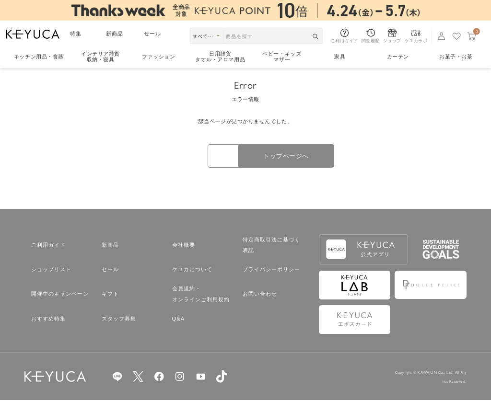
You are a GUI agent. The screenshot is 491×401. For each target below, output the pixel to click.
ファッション (158, 56)
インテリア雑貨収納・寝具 (100, 56)
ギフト (110, 295)
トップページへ (303, 156)
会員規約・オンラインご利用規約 (201, 294)
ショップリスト (51, 270)
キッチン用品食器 (39, 57)
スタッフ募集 (119, 319)
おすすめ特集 (48, 319)
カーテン (398, 56)
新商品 (114, 33)
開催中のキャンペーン (60, 295)
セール (152, 33)
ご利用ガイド (48, 246)
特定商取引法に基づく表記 (272, 246)
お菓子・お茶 (455, 56)
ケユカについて (192, 270)
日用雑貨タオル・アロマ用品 (220, 56)
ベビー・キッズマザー (281, 56)
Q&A (178, 319)
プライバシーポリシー (272, 270)
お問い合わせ (260, 295)
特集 (76, 33)
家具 (339, 56)
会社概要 (183, 246)
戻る (188, 156)
